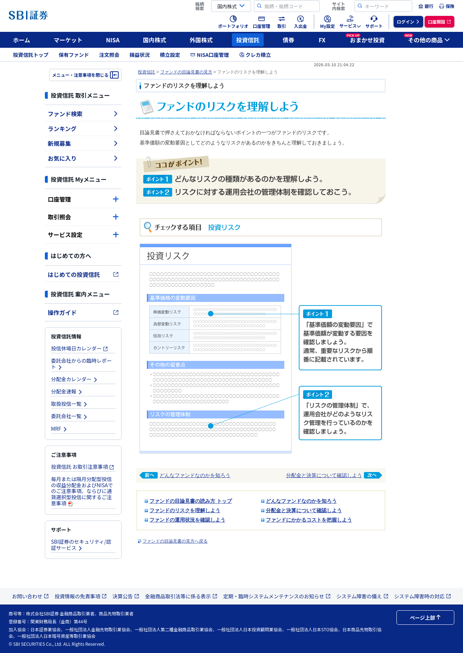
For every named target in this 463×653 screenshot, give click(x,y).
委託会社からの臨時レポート (81, 363)
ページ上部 (425, 617)
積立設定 (170, 54)
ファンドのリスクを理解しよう (184, 510)
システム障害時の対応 (422, 596)
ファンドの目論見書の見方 (186, 72)
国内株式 (154, 39)
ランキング (83, 128)
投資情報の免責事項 (81, 596)
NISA (113, 39)
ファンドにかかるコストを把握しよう (309, 520)
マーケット (68, 39)
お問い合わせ (30, 596)
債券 (288, 39)
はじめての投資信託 (83, 274)
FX (322, 39)
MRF (59, 428)
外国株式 (201, 39)
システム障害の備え (362, 596)
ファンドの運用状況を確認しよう (187, 520)
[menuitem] (425, 6)
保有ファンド (74, 54)
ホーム (21, 39)
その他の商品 (427, 38)
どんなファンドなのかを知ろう (185, 475)
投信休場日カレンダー (79, 348)
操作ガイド (83, 312)
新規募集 (83, 143)
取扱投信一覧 (69, 403)
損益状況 (139, 54)
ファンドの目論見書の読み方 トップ (190, 501)
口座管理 (83, 199)
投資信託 (247, 39)
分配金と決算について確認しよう (334, 475)
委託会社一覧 (69, 416)
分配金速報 (67, 391)
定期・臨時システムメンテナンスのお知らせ (277, 596)
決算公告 (125, 596)
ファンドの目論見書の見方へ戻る (175, 541)
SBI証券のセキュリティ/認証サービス (81, 544)
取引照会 (83, 216)
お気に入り (83, 158)
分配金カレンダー (74, 379)
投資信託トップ (30, 54)
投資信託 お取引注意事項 (82, 466)
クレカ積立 (255, 54)
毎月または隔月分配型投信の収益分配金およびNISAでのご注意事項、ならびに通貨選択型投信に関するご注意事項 (82, 491)
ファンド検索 (83, 113)
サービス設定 (83, 234)
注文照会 (109, 54)
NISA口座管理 (209, 54)
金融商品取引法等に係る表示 (181, 596)
